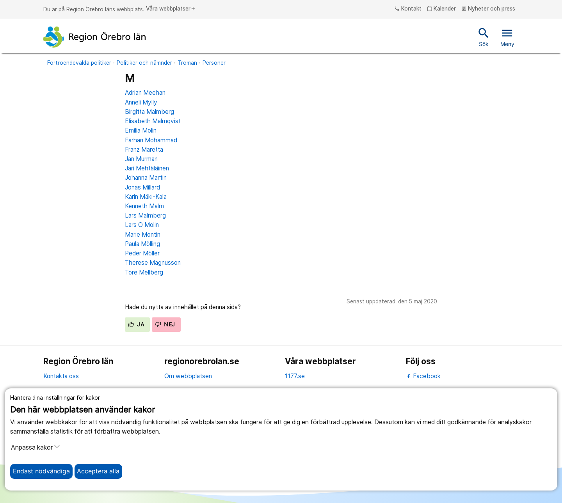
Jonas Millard (142, 187)
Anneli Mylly (141, 102)
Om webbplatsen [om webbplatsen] (188, 376)
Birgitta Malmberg (149, 111)
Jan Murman (141, 159)
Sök (484, 36)
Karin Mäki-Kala (146, 196)
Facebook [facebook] (423, 376)
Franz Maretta (144, 149)
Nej (165, 324)
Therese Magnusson (153, 262)
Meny (507, 36)
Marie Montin (142, 234)
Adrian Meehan (145, 92)
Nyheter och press (488, 9)
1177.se (295, 376)
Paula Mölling (142, 244)
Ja (136, 324)
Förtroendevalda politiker (79, 63)
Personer (214, 63)
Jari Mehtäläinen (147, 168)
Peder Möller (142, 253)
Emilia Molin (141, 130)
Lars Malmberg (145, 215)
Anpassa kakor (35, 447)
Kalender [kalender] (441, 9)
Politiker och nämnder (144, 63)
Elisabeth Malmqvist (153, 121)
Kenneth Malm (144, 206)
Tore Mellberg (144, 272)
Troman (187, 63)
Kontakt (408, 9)
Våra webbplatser (171, 9)
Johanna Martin (146, 177)
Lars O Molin (142, 224)
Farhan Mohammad (151, 140)
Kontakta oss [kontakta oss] (61, 376)
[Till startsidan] (94, 37)
